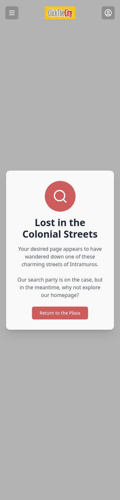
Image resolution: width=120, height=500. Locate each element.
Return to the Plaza (60, 313)
